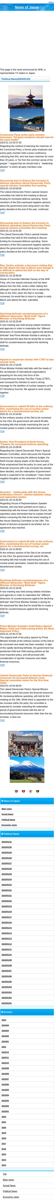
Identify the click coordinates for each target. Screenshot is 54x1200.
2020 (4, 1127)
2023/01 (5, 1111)
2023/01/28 (7, 858)
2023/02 (5, 1106)
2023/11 (5, 1057)
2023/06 (5, 1084)
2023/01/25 (7, 874)
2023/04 (5, 1095)
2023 (4, 1047)
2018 (4, 1138)
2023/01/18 (7, 912)
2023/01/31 (7, 842)
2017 (4, 1143)
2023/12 (5, 1052)
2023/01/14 (7, 933)
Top (5, 1174)
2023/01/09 (7, 960)
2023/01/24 (7, 879)
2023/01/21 (7, 895)
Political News (8, 820)
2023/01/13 (7, 938)
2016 (4, 1149)
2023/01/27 (7, 863)
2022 (4, 1117)
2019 (4, 1133)
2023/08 (5, 1074)
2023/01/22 (7, 890)
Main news (7, 809)
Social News (7, 814)
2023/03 (5, 1101)
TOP (2, 170)
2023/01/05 (7, 982)
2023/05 (5, 1090)
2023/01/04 (7, 987)
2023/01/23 (7, 885)
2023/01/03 (7, 992)
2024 (4, 1020)
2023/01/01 (7, 1003)
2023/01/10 (7, 955)
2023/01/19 (7, 906)
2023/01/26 (7, 869)
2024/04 (5, 1025)
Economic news (9, 825)
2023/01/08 (7, 965)
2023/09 (5, 1068)
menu (51, 2)
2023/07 (5, 1079)
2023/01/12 (7, 944)
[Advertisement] (27, 39)
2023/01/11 (7, 949)
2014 (4, 1160)
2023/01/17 (7, 917)
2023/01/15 (7, 928)
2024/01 (5, 1041)
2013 (4, 1165)
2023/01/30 (7, 847)
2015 (4, 1154)
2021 (4, 1122)
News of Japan (27, 7)
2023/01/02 (7, 998)
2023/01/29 (7, 852)
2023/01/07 (7, 971)
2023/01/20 (7, 901)
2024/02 (5, 1036)
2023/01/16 (7, 922)
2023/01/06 (7, 976)
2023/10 (5, 1063)
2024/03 (5, 1031)
